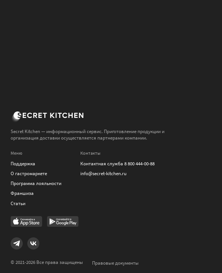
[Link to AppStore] (26, 222)
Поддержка (23, 163)
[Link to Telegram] (17, 243)
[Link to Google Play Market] (63, 222)
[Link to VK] (33, 243)
